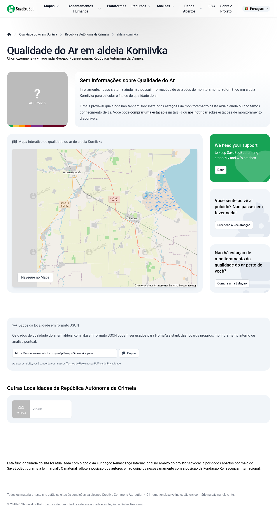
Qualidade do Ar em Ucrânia (38, 34)
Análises (166, 6)
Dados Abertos (193, 8)
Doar (221, 170)
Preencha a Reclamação (234, 225)
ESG (212, 6)
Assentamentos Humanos (85, 8)
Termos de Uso (75, 363)
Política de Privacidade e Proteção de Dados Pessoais (106, 504)
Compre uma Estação (232, 283)
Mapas (52, 6)
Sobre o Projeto (226, 8)
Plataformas (116, 6)
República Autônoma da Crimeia (87, 34)
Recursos (141, 6)
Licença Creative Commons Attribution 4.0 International (128, 494)
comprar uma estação (147, 112)
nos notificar (198, 112)
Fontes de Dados (145, 285)
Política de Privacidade (107, 363)
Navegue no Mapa (35, 277)
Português (256, 9)
